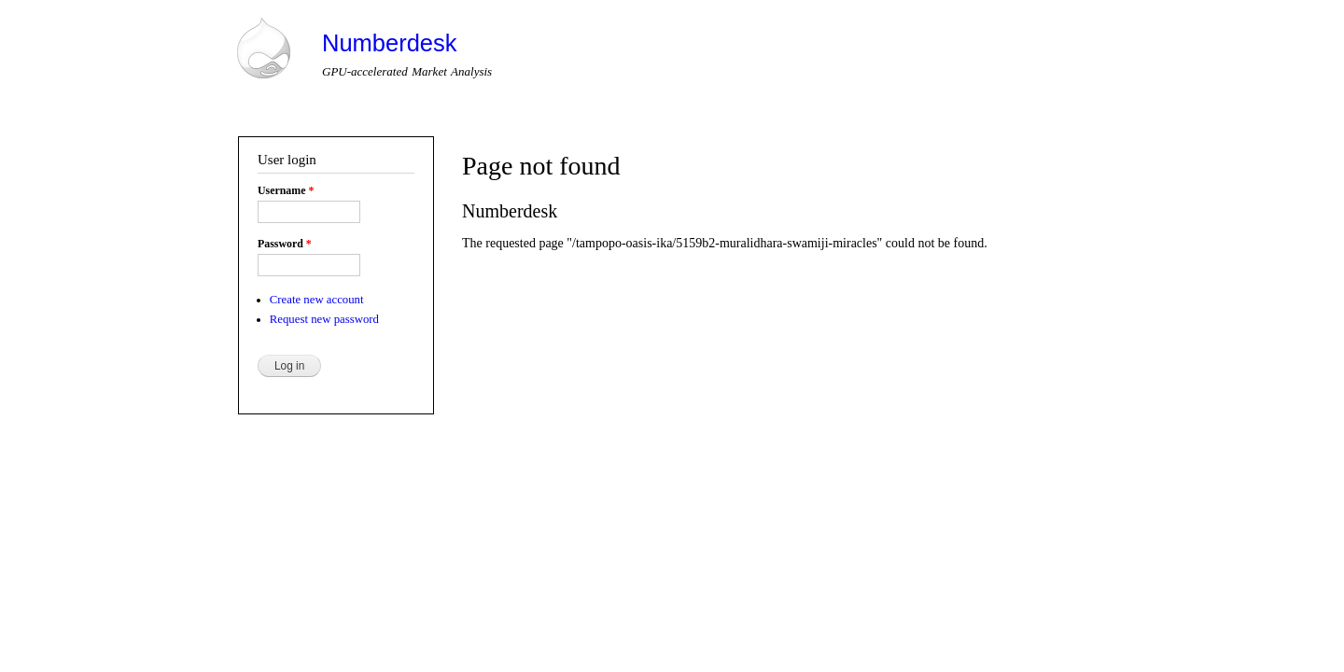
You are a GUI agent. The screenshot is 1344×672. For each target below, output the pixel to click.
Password (285, 243)
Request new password (324, 319)
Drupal (315, 564)
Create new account (317, 299)
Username (286, 190)
